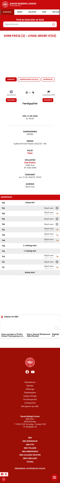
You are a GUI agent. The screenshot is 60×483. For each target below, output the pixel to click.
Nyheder (30, 386)
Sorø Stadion (30, 163)
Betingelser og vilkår (30, 406)
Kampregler (48, 79)
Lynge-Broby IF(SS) (49, 95)
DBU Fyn (30, 445)
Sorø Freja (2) (11, 95)
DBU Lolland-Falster (30, 455)
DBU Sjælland (30, 458)
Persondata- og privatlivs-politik (30, 468)
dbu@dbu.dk (31, 427)
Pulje (30, 151)
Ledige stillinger (30, 396)
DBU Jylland (30, 448)
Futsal (30, 462)
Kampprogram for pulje (29, 79)
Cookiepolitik (30, 403)
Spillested (30, 160)
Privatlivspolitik (30, 400)
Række (30, 141)
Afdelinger (30, 389)
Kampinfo (11, 79)
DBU (30, 438)
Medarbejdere (30, 393)
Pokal (30, 153)
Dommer (30, 184)
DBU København (30, 452)
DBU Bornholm (30, 441)
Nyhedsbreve (30, 382)
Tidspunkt (30, 175)
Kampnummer (30, 132)
